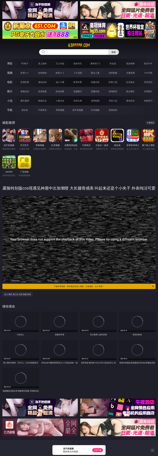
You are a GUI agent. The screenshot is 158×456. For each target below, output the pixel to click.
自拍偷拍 (42, 72)
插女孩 (25, 110)
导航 (10, 110)
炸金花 (113, 63)
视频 (10, 73)
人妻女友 (60, 100)
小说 (10, 100)
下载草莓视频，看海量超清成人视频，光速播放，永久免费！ (104, 286)
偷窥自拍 (24, 91)
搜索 (113, 52)
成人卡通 (60, 82)
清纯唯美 (113, 91)
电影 (10, 82)
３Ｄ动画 (77, 72)
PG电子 (24, 63)
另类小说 (113, 100)
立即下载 (97, 450)
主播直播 (130, 72)
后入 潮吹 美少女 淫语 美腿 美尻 (17, 294)
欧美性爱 (77, 82)
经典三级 (113, 82)
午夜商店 (42, 110)
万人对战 (60, 63)
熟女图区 (130, 91)
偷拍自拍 (42, 82)
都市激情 (24, 100)
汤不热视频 (77, 110)
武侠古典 (77, 100)
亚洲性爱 (24, 82)
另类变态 (148, 82)
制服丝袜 (95, 82)
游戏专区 (77, 63)
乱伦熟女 (130, 82)
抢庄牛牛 (148, 63)
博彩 (10, 63)
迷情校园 (95, 100)
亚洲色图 (42, 91)
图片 (10, 91)
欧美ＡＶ (60, 72)
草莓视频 (60, 110)
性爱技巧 (148, 100)
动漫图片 (77, 91)
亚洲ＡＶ (24, 72)
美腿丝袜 (95, 91)
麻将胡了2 (95, 63)
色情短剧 (113, 110)
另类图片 (148, 91)
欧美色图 (60, 91)
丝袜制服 (113, 72)
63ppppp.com (79, 45)
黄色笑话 (130, 100)
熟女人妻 (95, 72)
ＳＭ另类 (148, 72)
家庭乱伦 (42, 100)
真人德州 (42, 63)
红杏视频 (95, 110)
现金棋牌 (130, 63)
